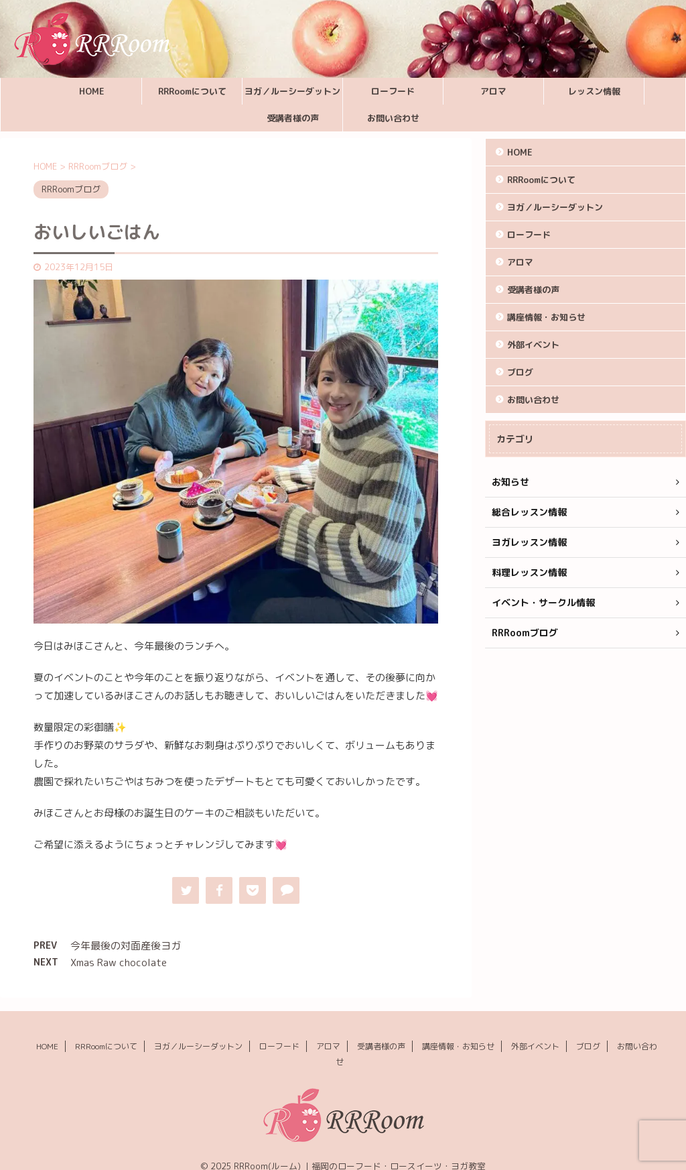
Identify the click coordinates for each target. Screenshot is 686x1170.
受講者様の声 (293, 118)
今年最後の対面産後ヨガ (125, 946)
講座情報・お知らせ (546, 317)
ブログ (520, 372)
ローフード (393, 91)
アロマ (493, 91)
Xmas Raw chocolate (118, 962)
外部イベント (533, 345)
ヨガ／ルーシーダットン (292, 91)
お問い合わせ (393, 118)
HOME (92, 91)
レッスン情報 (594, 91)
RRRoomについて (192, 91)
